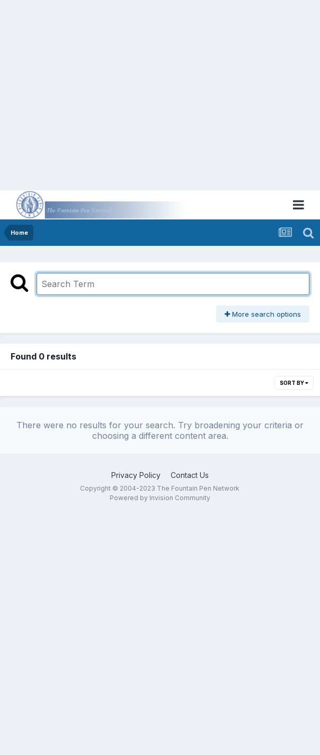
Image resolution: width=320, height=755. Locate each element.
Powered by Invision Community (160, 498)
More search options (263, 314)
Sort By (294, 383)
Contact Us (190, 475)
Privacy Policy (136, 475)
